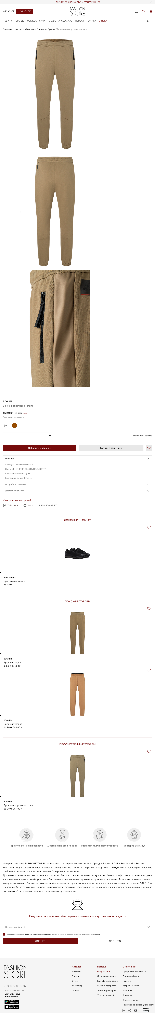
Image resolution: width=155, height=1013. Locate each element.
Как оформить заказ (107, 981)
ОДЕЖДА (32, 21)
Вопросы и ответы (131, 986)
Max (28, 505)
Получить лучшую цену (13, 417)
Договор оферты (130, 976)
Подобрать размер (142, 435)
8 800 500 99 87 (48, 505)
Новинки (76, 971)
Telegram (10, 505)
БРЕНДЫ (20, 21)
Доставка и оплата (14, 490)
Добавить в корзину (39, 447)
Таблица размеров (106, 990)
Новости (80, 21)
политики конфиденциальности (38, 935)
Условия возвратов (106, 986)
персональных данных (91, 935)
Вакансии (127, 995)
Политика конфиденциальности (138, 1005)
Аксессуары (78, 986)
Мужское (24, 11)
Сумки (75, 981)
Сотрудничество (130, 1000)
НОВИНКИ (8, 21)
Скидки (103, 21)
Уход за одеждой (105, 995)
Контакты (127, 990)
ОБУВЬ (52, 21)
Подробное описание (15, 484)
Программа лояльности (134, 971)
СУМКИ (42, 21)
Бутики (92, 21)
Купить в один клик (111, 447)
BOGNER (8, 401)
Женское (8, 11)
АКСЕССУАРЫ (66, 21)
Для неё (40, 941)
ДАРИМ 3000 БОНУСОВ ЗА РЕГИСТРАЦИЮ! (77, 2)
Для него (115, 941)
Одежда (76, 976)
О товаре (9, 458)
